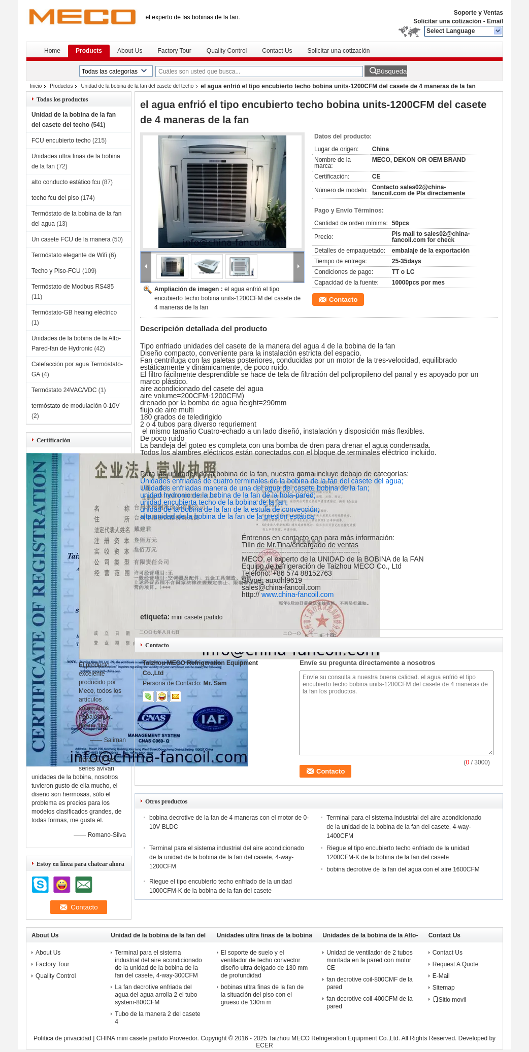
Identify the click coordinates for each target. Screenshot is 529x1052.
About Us (129, 50)
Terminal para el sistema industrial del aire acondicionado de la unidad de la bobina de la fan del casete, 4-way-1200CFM (226, 857)
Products (89, 50)
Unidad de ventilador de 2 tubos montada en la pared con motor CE (369, 960)
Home (52, 50)
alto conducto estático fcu (65, 182)
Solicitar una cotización (447, 21)
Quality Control (227, 50)
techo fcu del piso (55, 197)
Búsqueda (391, 71)
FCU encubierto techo (61, 140)
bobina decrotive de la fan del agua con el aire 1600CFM (403, 869)
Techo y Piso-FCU (56, 270)
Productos (61, 86)
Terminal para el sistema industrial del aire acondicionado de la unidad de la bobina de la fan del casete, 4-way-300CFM (158, 964)
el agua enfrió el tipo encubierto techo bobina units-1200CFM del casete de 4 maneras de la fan (227, 298)
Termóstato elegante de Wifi (69, 255)
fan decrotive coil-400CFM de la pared (369, 1002)
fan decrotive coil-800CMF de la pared (369, 983)
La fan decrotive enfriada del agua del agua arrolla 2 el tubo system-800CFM (156, 995)
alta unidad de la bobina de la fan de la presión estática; (228, 516)
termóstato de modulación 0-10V (75, 405)
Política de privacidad (62, 1038)
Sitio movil (450, 999)
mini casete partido (197, 617)
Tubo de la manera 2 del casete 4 (157, 1017)
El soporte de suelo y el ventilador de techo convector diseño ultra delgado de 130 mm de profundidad (264, 964)
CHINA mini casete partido (132, 1038)
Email (495, 21)
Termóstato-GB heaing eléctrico (74, 312)
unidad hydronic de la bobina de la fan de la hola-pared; (228, 495)
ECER (264, 1045)
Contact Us (277, 50)
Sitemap (444, 987)
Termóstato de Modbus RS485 (72, 286)
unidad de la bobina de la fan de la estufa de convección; (229, 509)
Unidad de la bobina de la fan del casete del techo (137, 86)
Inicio (36, 86)
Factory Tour (174, 50)
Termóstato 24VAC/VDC (64, 390)
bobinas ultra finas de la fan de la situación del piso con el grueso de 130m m (262, 995)
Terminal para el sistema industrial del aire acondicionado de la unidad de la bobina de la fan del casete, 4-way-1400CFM (403, 826)
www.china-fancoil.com (297, 594)
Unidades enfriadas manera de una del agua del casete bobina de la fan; (254, 488)
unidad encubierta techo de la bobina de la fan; (214, 502)
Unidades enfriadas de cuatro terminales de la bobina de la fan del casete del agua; (271, 481)
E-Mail (441, 975)
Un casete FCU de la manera (70, 239)
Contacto (343, 299)
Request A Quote (456, 964)
